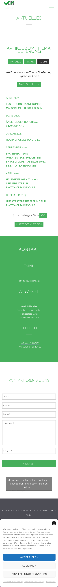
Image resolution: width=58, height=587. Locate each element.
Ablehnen (29, 565)
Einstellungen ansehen (29, 574)
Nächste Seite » (29, 84)
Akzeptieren (29, 557)
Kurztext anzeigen (29, 224)
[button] (54, 523)
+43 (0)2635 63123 (30, 343)
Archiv (30, 61)
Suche (43, 61)
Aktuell (15, 61)
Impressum (51, 582)
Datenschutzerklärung (13, 582)
